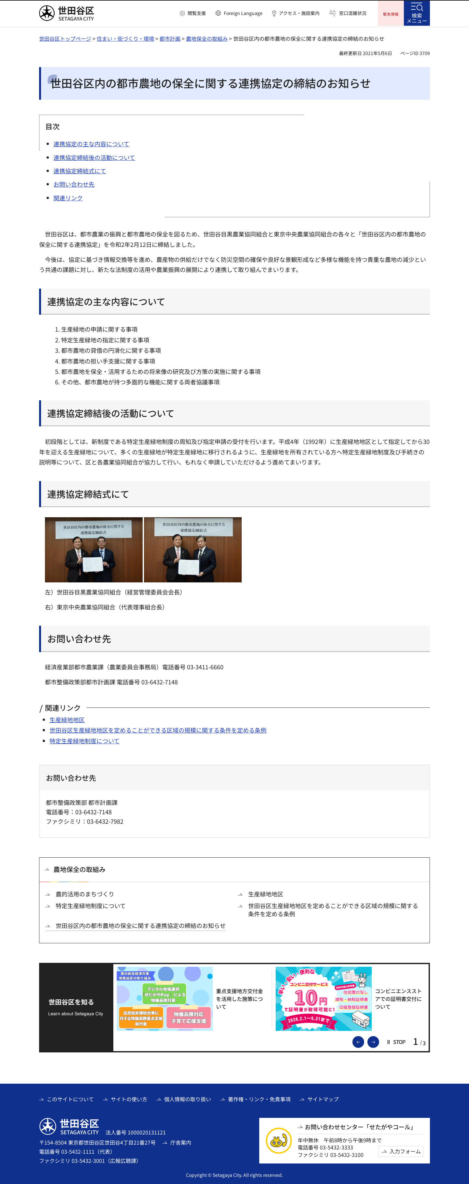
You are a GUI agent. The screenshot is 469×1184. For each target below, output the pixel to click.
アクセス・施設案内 (299, 13)
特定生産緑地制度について (85, 739)
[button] (193, 13)
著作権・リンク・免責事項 (259, 1098)
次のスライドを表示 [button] (378, 1040)
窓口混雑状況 (352, 13)
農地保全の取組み (207, 37)
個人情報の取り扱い (187, 1098)
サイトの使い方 (129, 1098)
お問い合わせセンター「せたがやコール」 (360, 1126)
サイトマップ (323, 1098)
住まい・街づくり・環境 (125, 37)
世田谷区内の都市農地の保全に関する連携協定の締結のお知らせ (141, 924)
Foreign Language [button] (243, 13)
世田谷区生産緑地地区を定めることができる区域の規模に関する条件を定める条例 (158, 729)
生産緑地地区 (67, 718)
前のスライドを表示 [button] (363, 1040)
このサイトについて (70, 1098)
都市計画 (170, 37)
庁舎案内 (180, 1141)
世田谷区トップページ (65, 37)
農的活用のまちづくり (85, 893)
